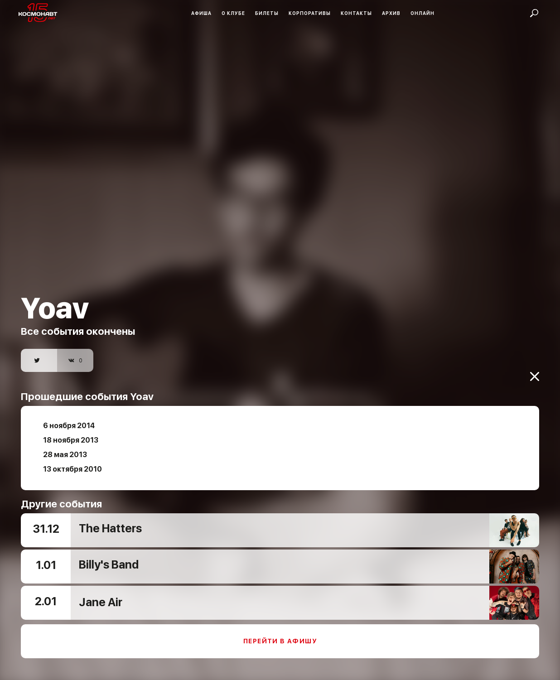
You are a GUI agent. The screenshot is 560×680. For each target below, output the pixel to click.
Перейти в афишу (280, 633)
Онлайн (422, 13)
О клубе (233, 13)
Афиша (201, 13)
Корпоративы (310, 13)
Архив (391, 13)
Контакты (356, 13)
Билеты (267, 13)
